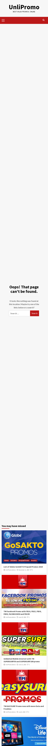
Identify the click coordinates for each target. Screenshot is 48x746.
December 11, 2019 (24, 570)
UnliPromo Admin (11, 570)
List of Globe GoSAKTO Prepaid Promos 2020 (23, 567)
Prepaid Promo (24, 560)
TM (26, 605)
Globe (6, 560)
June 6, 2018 (22, 712)
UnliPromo (24, 7)
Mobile (20, 605)
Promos (34, 560)
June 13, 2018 (22, 665)
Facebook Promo (10, 605)
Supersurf (14, 652)
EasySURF (7, 700)
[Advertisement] (24, 49)
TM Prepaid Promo (35, 605)
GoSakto (14, 560)
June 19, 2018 (22, 617)
